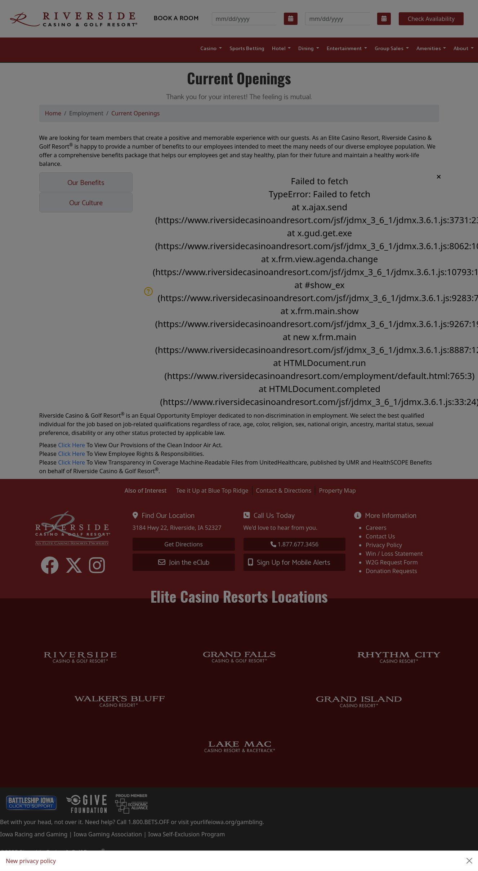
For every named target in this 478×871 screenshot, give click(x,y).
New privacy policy (31, 861)
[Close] (469, 861)
